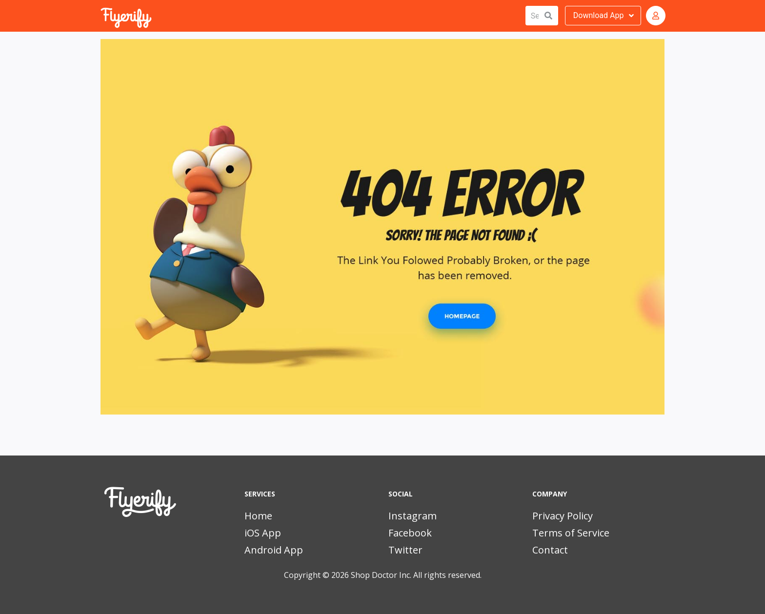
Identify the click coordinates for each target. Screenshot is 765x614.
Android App (273, 549)
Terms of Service (570, 532)
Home (258, 515)
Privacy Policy (562, 515)
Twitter (405, 549)
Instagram (412, 515)
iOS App (262, 532)
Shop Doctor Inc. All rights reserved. (416, 575)
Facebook (410, 532)
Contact (550, 549)
